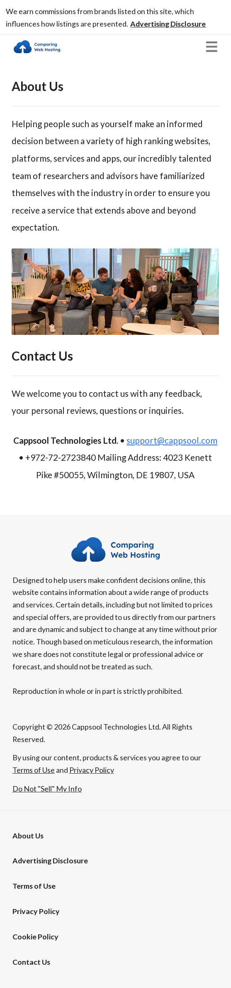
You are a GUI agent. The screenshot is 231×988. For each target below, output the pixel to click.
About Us (28, 835)
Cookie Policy (35, 936)
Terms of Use (34, 885)
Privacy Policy (36, 911)
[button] (168, 24)
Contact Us (31, 961)
